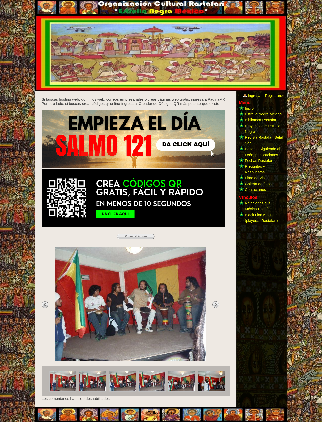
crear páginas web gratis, (169, 99)
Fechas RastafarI (259, 160)
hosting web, (69, 99)
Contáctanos (255, 189)
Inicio (249, 108)
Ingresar (255, 95)
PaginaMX (216, 99)
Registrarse (274, 95)
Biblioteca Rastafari (261, 120)
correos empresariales (125, 99)
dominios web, (93, 99)
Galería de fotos (258, 184)
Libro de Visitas (257, 178)
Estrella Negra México (263, 114)
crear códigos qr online (101, 103)
